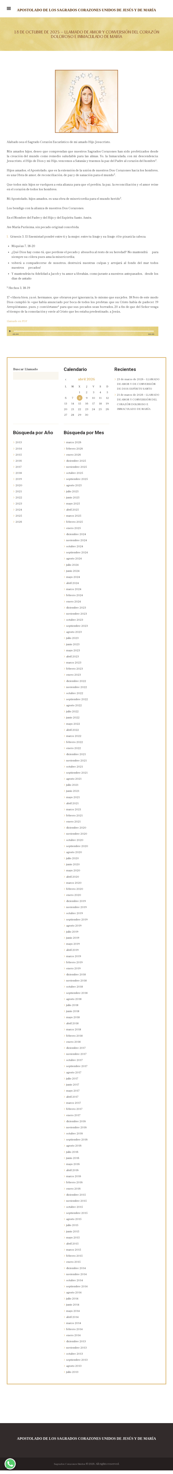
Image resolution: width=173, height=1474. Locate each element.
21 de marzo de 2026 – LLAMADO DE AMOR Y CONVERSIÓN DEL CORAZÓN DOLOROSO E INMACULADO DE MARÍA (138, 408)
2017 (19, 470)
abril (73, 513)
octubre (75, 476)
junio (73, 501)
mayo (73, 507)
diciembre (77, 464)
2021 (19, 495)
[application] (82, 333)
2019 (19, 483)
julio (73, 495)
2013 (19, 446)
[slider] (84, 331)
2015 (19, 458)
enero (74, 458)
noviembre (77, 470)
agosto (74, 489)
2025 (19, 519)
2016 (19, 464)
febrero (75, 452)
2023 (19, 507)
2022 (19, 501)
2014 (19, 452)
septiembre (78, 483)
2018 (19, 476)
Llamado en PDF (18, 321)
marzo (74, 446)
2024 (19, 513)
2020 (19, 489)
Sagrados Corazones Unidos (69, 1467)
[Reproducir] (10, 331)
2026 (19, 525)
